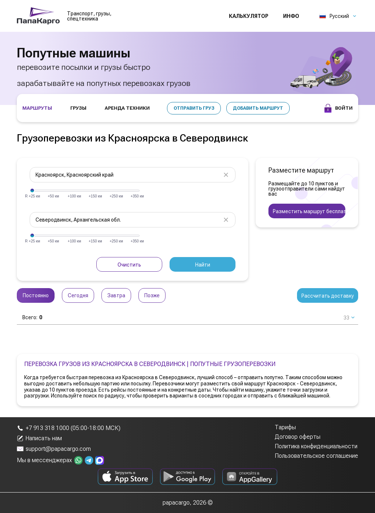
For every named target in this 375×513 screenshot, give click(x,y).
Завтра (116, 295)
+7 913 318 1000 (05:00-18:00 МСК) (68, 428)
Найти (202, 265)
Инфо (291, 16)
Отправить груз (194, 108)
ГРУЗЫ (78, 108)
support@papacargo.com (54, 448)
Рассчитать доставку (327, 296)
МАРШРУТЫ (37, 108)
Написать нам (39, 438)
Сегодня (78, 295)
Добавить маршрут (258, 108)
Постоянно (36, 295)
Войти (338, 108)
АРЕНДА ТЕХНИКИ (127, 108)
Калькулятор (248, 16)
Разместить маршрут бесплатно (309, 211)
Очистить (129, 265)
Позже (152, 295)
